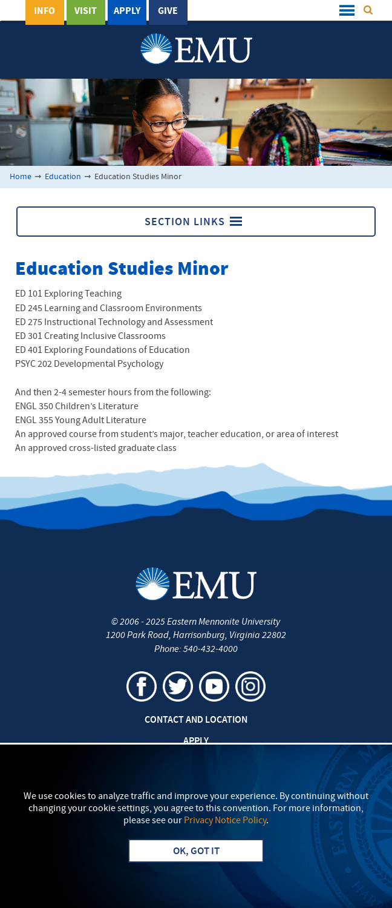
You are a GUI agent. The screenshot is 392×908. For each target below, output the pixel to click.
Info (44, 11)
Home (20, 177)
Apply (127, 11)
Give (168, 11)
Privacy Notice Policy (225, 821)
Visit (85, 11)
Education (63, 177)
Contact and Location (196, 720)
